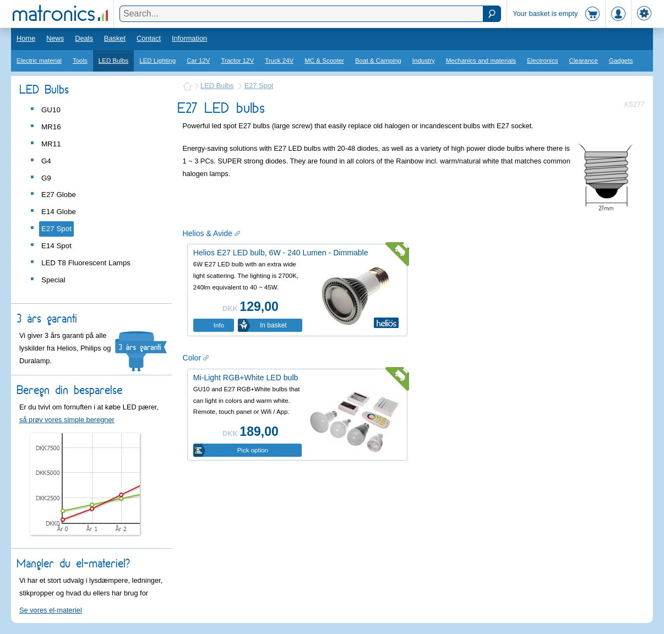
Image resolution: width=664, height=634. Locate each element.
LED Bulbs (113, 60)
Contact (149, 38)
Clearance (583, 60)
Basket (115, 38)
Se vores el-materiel (50, 610)
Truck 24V (279, 60)
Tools (80, 60)
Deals (84, 38)
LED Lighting (157, 60)
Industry (423, 60)
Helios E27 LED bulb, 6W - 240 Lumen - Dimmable (280, 252)
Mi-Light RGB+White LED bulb (245, 377)
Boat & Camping (378, 60)
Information (189, 38)
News (55, 38)
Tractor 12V (237, 60)
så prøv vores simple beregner (67, 420)
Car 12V (198, 60)
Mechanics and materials (481, 60)
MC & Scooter (324, 60)
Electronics (542, 60)
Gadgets (621, 60)
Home (26, 38)
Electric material (39, 60)
